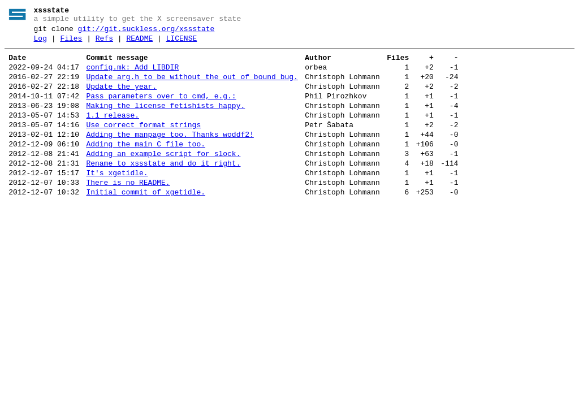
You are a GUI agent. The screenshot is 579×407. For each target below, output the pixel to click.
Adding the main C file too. (145, 166)
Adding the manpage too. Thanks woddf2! (169, 155)
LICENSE (181, 43)
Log (40, 43)
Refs (104, 43)
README (139, 43)
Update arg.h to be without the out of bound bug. (191, 87)
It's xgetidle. (117, 200)
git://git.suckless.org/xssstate (146, 32)
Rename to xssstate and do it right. (163, 189)
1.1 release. (112, 132)
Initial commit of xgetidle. (145, 223)
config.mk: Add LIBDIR (132, 76)
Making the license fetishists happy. (165, 121)
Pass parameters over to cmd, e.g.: (161, 110)
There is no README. (128, 211)
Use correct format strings (143, 143)
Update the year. (121, 98)
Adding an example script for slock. (163, 177)
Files (71, 43)
